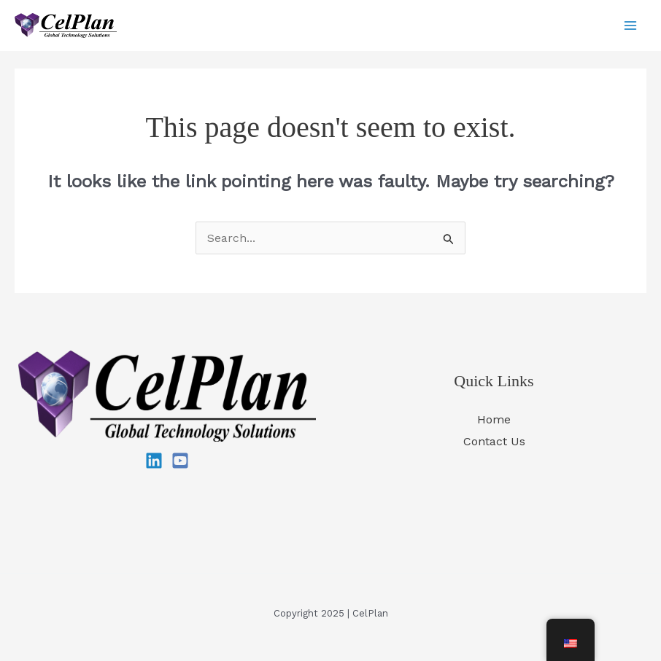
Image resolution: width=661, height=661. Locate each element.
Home (494, 419)
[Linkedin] (154, 460)
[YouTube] (180, 460)
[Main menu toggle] (630, 25)
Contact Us (494, 441)
